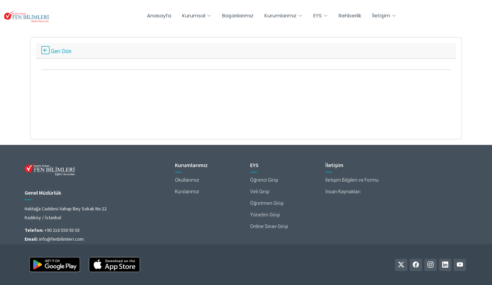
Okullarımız (187, 180)
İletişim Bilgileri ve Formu (352, 180)
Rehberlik (350, 15)
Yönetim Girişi (265, 214)
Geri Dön (56, 51)
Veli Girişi (259, 191)
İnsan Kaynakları (342, 191)
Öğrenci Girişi (264, 180)
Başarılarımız (238, 15)
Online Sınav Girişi (269, 226)
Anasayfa (159, 15)
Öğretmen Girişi (267, 203)
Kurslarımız (187, 191)
